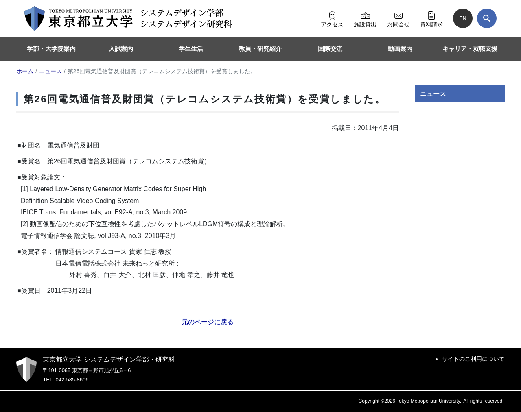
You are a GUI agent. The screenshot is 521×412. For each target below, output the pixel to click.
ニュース (433, 93)
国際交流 (330, 48)
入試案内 (121, 48)
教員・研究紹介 (260, 48)
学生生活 (191, 48)
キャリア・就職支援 (469, 48)
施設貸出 (365, 18)
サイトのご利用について (473, 358)
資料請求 (431, 18)
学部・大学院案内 (51, 48)
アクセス (332, 18)
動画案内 (400, 48)
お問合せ (398, 18)
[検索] (487, 18)
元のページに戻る (208, 321)
